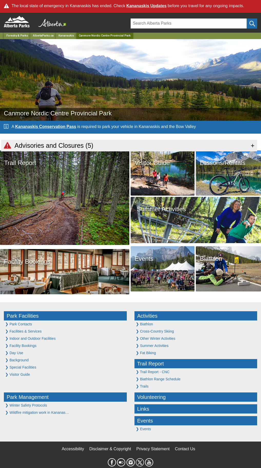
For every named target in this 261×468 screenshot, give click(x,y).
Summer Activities (152, 345)
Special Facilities (20, 367)
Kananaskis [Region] (66, 35)
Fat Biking (146, 353)
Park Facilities (22, 316)
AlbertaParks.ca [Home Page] (43, 35)
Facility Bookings (20, 345)
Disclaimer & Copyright (110, 449)
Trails (142, 386)
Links (143, 409)
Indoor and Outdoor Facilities (30, 338)
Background (17, 360)
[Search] (189, 24)
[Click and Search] (252, 24)
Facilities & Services (23, 331)
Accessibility (73, 449)
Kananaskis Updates (146, 6)
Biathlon (144, 324)
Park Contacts (18, 324)
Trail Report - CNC (153, 372)
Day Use (14, 353)
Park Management (28, 397)
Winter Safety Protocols (26, 405)
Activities (147, 316)
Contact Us (185, 449)
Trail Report (150, 363)
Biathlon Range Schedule (158, 379)
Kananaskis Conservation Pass (45, 126)
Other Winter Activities (156, 338)
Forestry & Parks (17, 35)
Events (145, 421)
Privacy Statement (153, 449)
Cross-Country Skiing (155, 331)
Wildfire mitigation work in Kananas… (37, 412)
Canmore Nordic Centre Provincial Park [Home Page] (105, 35)
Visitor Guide (17, 374)
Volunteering (151, 397)
